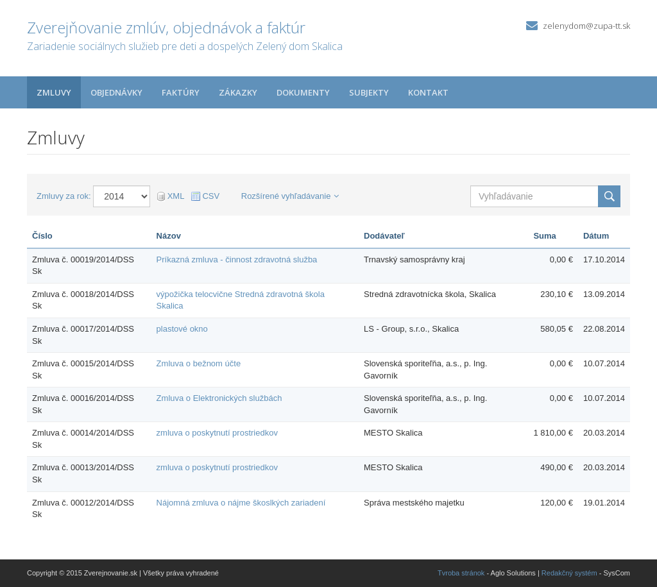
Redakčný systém (569, 573)
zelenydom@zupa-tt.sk (586, 25)
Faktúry (181, 92)
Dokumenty (303, 92)
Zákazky (238, 92)
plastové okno (182, 329)
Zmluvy (54, 92)
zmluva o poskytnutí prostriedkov (217, 433)
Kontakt (428, 92)
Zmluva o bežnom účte (199, 363)
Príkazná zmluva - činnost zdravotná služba (237, 259)
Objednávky (116, 92)
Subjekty (369, 92)
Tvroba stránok (461, 573)
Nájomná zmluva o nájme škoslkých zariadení (241, 502)
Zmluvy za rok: (64, 196)
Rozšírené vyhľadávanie (290, 196)
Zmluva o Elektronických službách (219, 398)
